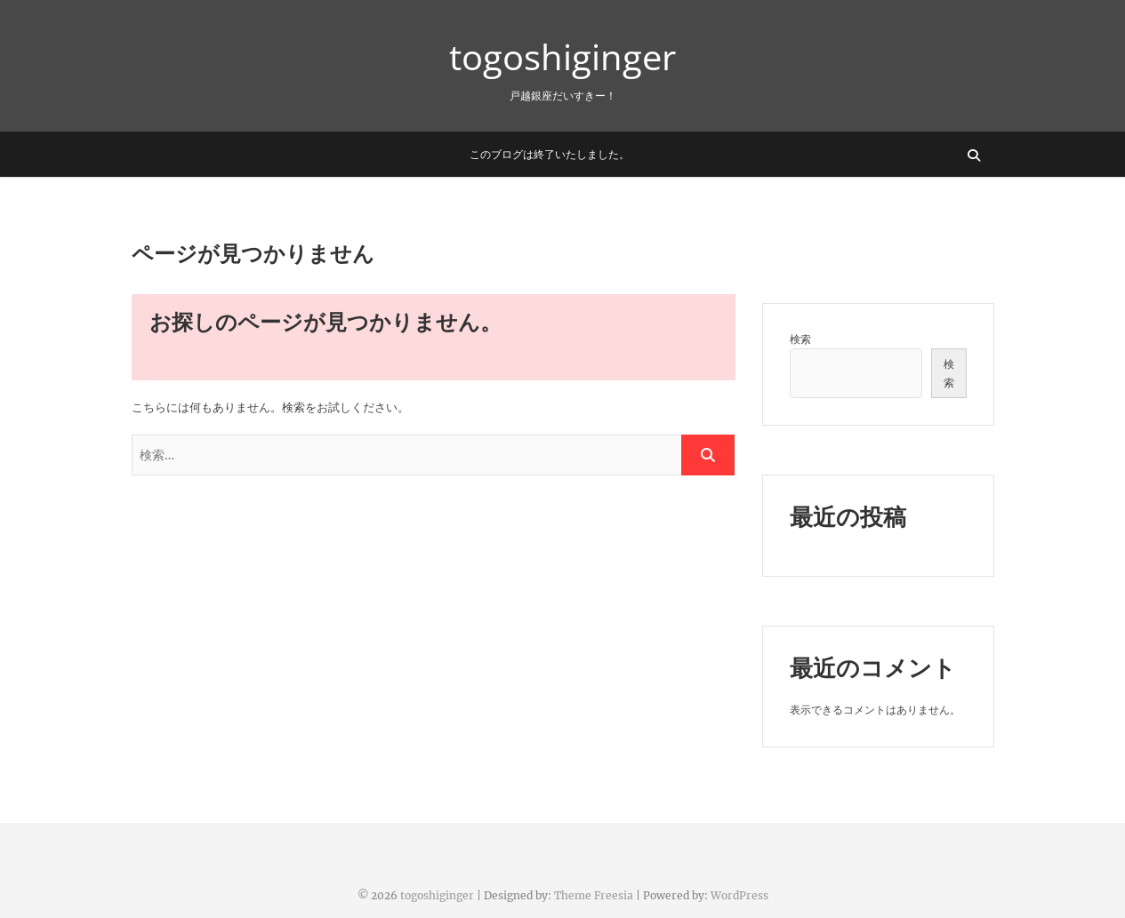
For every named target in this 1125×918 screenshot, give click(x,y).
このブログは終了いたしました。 (550, 154)
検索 (800, 339)
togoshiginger (562, 57)
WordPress (739, 895)
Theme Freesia (593, 895)
